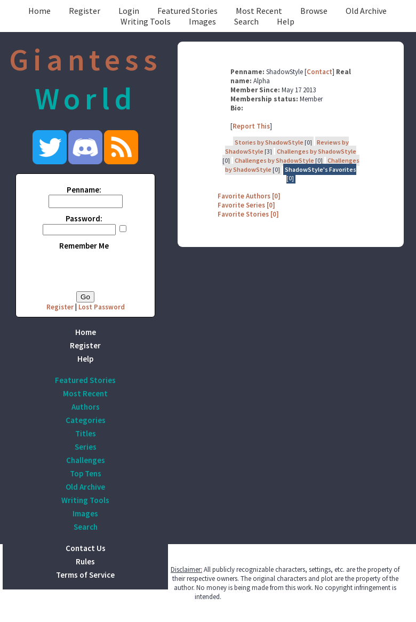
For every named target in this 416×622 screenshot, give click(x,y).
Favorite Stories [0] (248, 214)
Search (246, 21)
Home (39, 10)
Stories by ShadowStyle (269, 142)
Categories (86, 420)
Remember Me (84, 246)
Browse (313, 10)
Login (128, 10)
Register (84, 10)
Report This (251, 126)
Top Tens (85, 473)
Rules (85, 561)
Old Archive (366, 10)
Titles (85, 433)
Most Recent (259, 10)
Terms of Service (85, 575)
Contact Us (86, 548)
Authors (85, 407)
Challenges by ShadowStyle (316, 151)
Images (202, 21)
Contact (319, 71)
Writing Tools (146, 21)
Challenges (85, 460)
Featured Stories (187, 10)
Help (285, 21)
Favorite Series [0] (246, 205)
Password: (84, 218)
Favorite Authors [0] (249, 196)
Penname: (84, 190)
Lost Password (101, 307)
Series (86, 447)
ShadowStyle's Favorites (320, 169)
